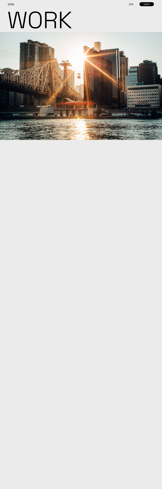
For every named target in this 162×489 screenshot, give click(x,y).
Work (131, 4)
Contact (147, 4)
